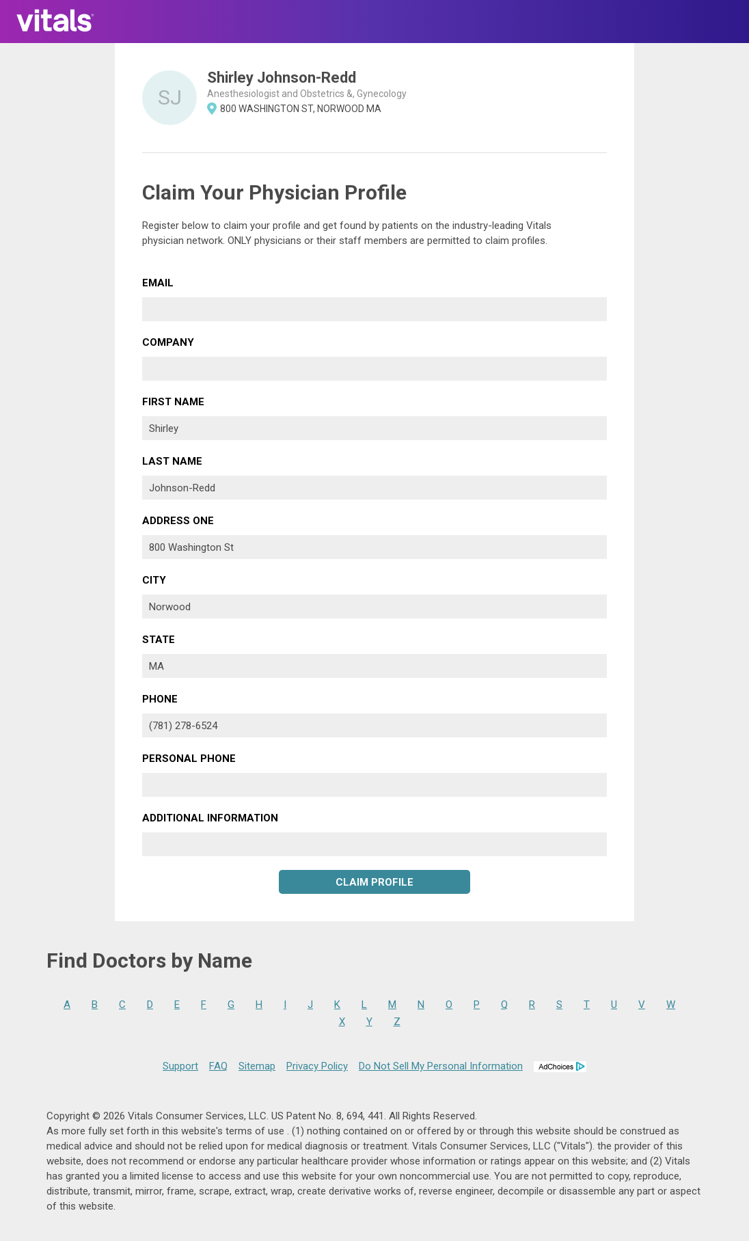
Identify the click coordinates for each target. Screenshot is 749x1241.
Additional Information (210, 818)
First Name (173, 402)
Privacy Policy (317, 1066)
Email (158, 283)
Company (168, 342)
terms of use (256, 1131)
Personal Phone (189, 758)
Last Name (172, 461)
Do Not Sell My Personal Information (441, 1066)
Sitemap (257, 1066)
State (158, 639)
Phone (160, 699)
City (154, 580)
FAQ (218, 1066)
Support (180, 1066)
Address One (178, 521)
